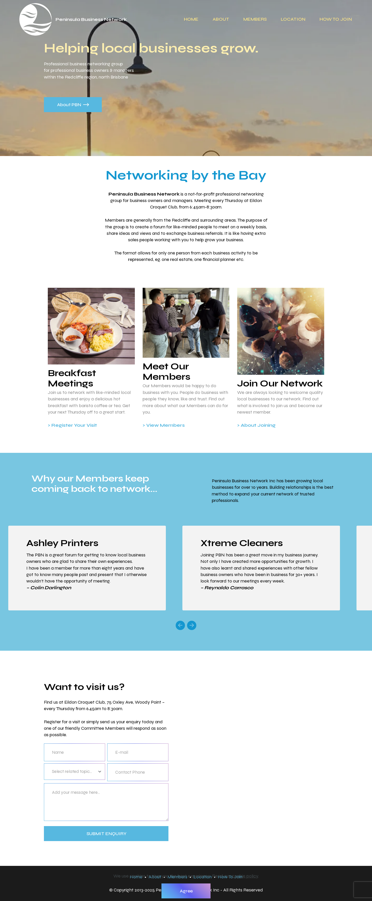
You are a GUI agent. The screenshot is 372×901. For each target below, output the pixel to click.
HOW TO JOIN (336, 19)
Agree (186, 891)
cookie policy (245, 876)
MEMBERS (255, 19)
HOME (191, 19)
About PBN (73, 105)
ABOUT (221, 19)
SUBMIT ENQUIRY (107, 833)
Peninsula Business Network (91, 19)
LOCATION (293, 19)
